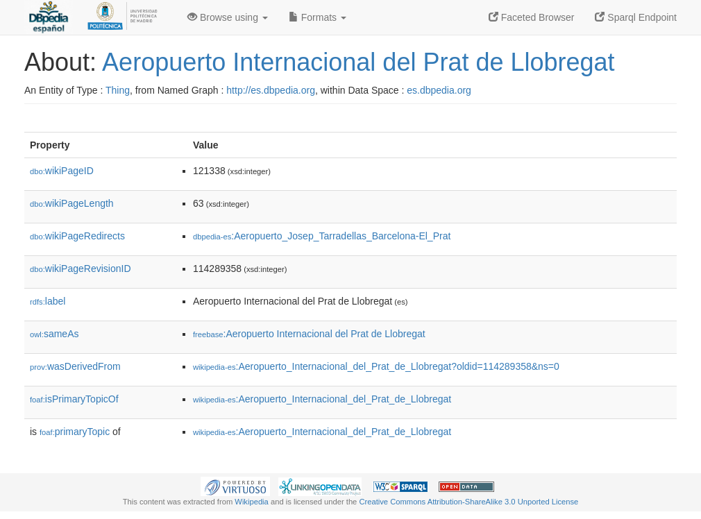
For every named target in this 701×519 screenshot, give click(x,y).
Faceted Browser (532, 17)
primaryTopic (75, 431)
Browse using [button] (227, 17)
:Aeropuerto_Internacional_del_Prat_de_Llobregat (322, 399)
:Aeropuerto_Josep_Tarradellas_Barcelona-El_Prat (321, 235)
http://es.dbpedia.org (270, 90)
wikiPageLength (72, 203)
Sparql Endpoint (636, 17)
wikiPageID (62, 170)
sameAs (54, 333)
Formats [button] (317, 17)
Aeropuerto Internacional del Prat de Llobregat (358, 62)
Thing (117, 90)
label (47, 301)
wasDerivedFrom (75, 366)
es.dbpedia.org (439, 90)
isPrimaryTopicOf (74, 399)
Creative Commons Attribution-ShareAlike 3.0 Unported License (468, 501)
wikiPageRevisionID (80, 268)
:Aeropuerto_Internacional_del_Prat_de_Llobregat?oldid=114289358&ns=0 (376, 366)
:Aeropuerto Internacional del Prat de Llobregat (309, 333)
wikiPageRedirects (77, 235)
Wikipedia (252, 501)
